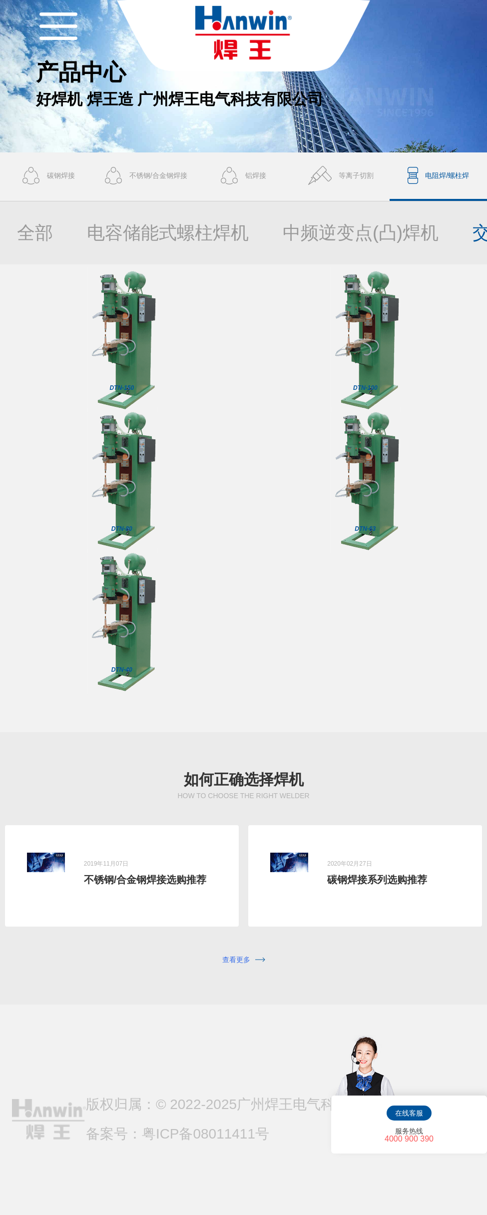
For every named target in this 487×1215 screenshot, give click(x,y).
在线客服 (409, 1113)
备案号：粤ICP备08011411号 (177, 1134)
